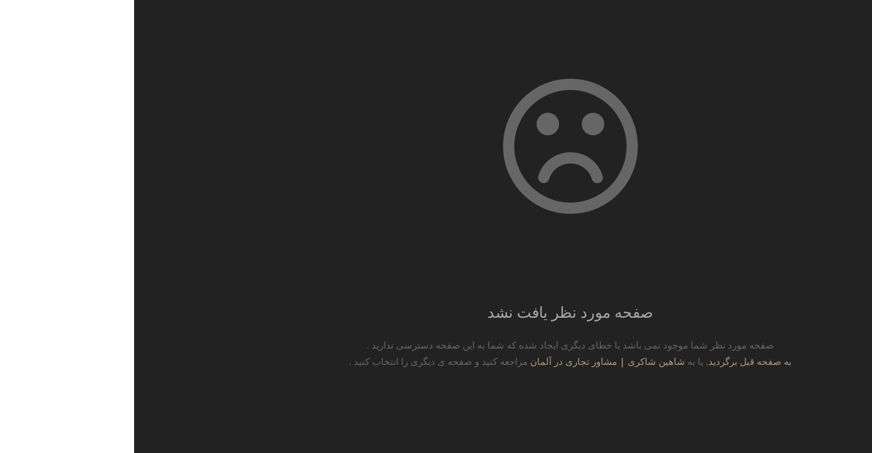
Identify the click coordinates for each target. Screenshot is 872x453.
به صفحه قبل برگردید (615, 361)
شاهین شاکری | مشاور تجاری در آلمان (473, 361)
